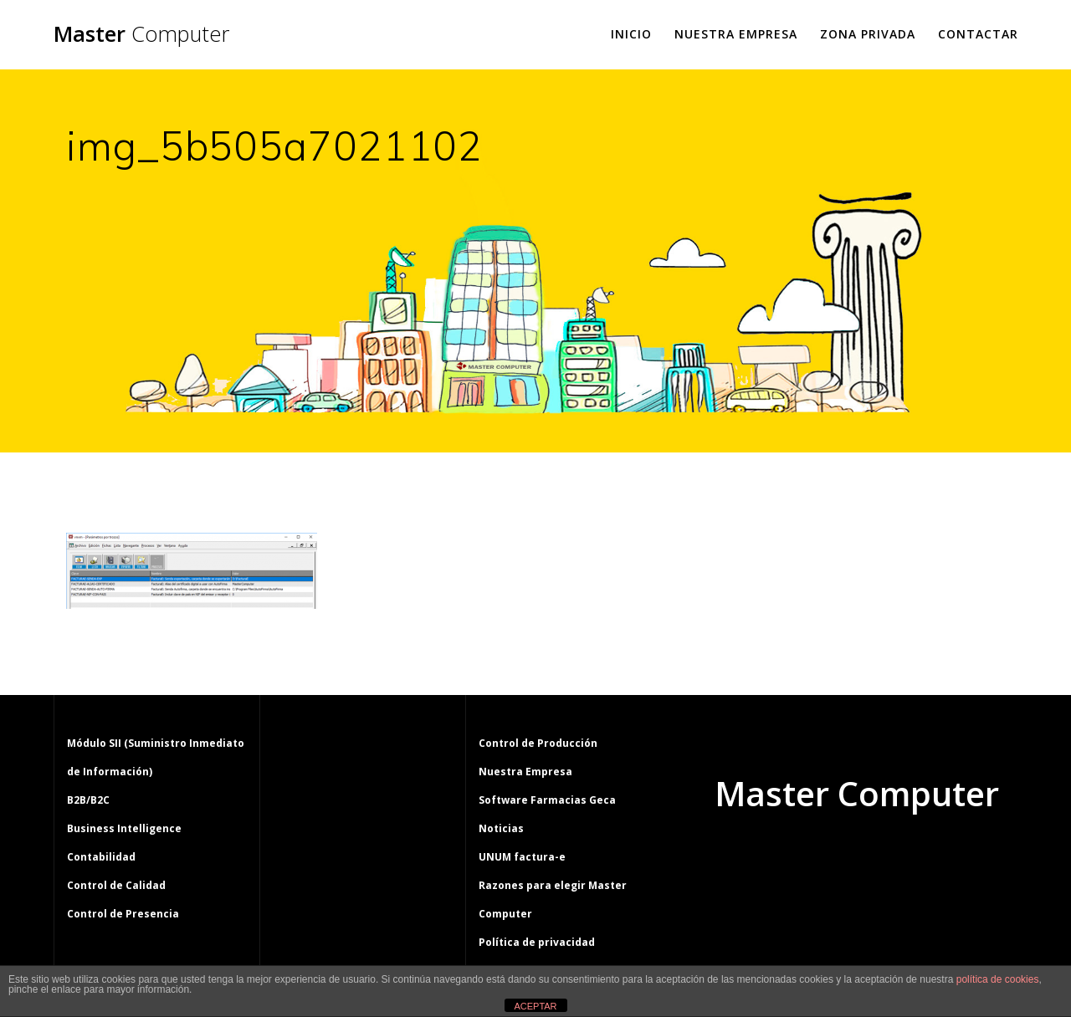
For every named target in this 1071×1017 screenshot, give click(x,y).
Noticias (501, 828)
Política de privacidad (537, 942)
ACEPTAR (535, 1006)
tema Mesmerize (905, 857)
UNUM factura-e (522, 857)
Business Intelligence (124, 828)
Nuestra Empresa (735, 34)
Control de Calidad (116, 885)
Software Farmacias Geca (547, 800)
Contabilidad (101, 857)
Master (141, 34)
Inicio (631, 34)
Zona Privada (867, 34)
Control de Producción (538, 743)
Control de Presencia (123, 914)
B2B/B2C (88, 800)
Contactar (978, 34)
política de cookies (997, 979)
